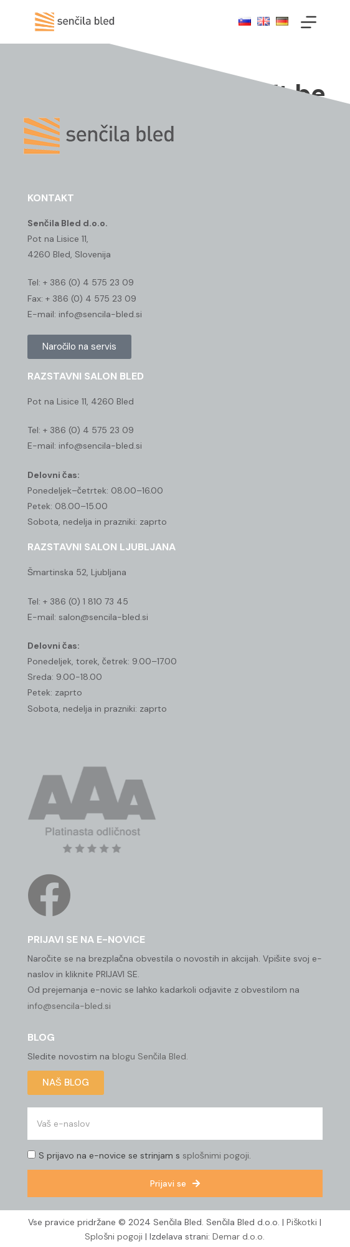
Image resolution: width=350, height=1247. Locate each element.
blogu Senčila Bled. (150, 1056)
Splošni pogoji (114, 1236)
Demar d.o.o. (238, 1236)
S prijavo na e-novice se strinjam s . (145, 1155)
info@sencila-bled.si (69, 1005)
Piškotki (301, 1222)
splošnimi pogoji (215, 1155)
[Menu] (308, 22)
